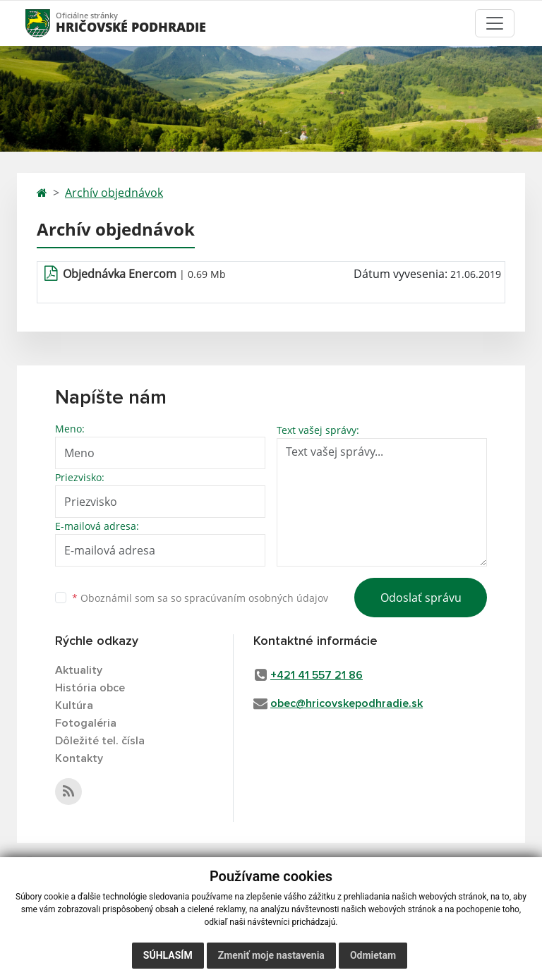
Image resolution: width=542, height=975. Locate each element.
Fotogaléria (85, 723)
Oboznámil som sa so (200, 598)
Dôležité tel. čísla (100, 740)
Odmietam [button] (373, 955)
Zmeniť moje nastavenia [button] (271, 955)
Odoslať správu (421, 597)
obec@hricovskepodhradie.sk (346, 703)
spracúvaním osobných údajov (256, 598)
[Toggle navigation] (494, 23)
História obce (90, 688)
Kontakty (79, 758)
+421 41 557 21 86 (316, 675)
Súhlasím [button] (168, 955)
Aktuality (78, 670)
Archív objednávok (114, 192)
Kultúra (74, 705)
